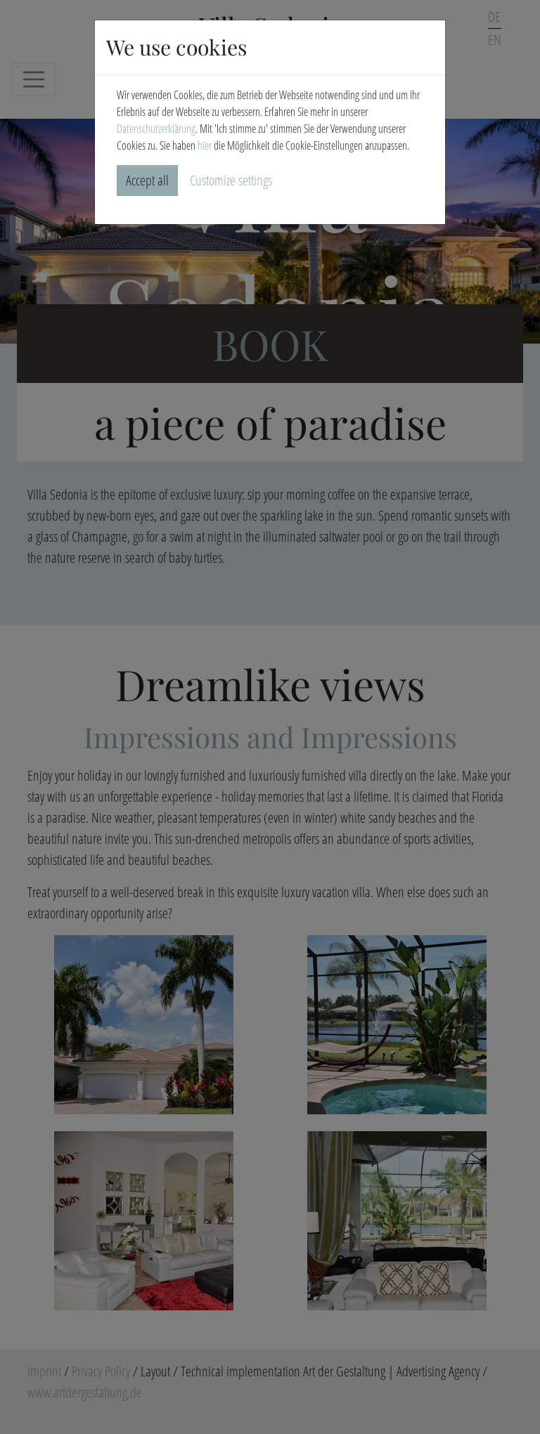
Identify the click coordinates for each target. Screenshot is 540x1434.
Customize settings (231, 180)
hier (205, 145)
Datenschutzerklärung (156, 128)
